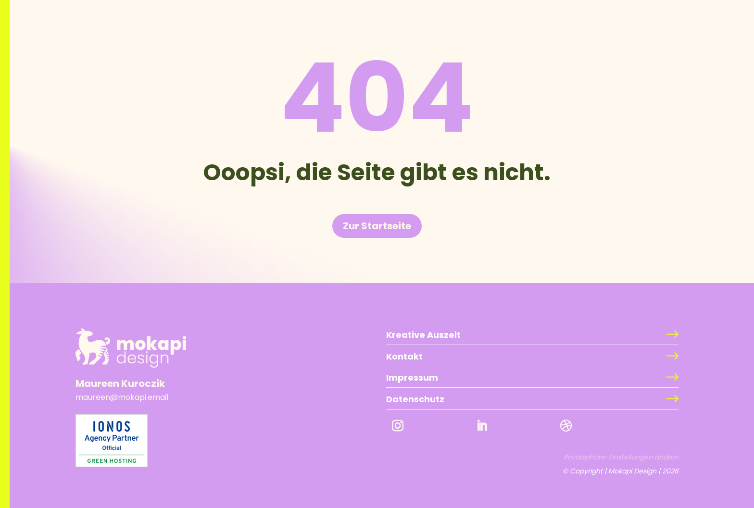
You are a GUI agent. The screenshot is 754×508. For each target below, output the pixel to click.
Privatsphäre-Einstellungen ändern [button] (621, 457)
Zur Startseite (377, 226)
